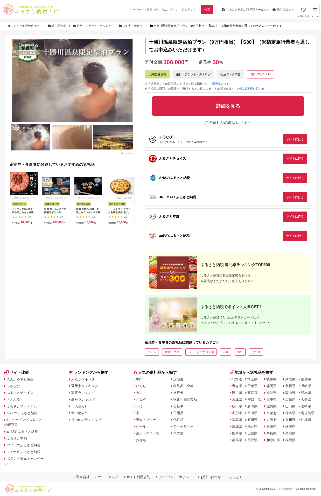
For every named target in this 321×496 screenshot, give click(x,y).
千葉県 (252, 386)
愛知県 (271, 392)
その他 (256, 352)
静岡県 (271, 386)
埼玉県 (252, 379)
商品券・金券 (183, 386)
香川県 (290, 419)
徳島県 (290, 413)
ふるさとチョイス (20, 392)
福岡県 (290, 440)
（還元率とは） (219, 83)
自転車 (178, 406)
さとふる (13, 399)
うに (139, 406)
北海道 (237, 379)
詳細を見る (28, 45)
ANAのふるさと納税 (22, 413)
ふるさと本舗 (17, 438)
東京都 (252, 392)
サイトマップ (106, 477)
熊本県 (306, 392)
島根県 (290, 386)
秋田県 (237, 406)
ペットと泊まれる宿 (201, 352)
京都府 (271, 413)
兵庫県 (271, 426)
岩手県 (237, 392)
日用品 (178, 413)
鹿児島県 (307, 413)
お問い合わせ (209, 477)
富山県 (252, 413)
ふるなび (13, 386)
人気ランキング (83, 379)
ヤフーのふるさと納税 (23, 445)
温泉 (226, 352)
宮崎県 (306, 406)
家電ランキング (83, 392)
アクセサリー (183, 426)
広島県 (290, 399)
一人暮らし (79, 406)
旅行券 (178, 392)
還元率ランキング (84, 386)
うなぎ (141, 399)
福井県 (252, 426)
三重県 (271, 399)
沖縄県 (306, 419)
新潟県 (252, 406)
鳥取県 (290, 379)
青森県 (237, 386)
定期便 (178, 379)
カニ (139, 392)
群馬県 (237, 440)
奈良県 (271, 433)
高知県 (290, 433)
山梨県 (252, 433)
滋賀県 (271, 406)
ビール (141, 426)
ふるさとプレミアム (22, 406)
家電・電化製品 (185, 399)
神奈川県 (254, 399)
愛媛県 (290, 426)
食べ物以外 (79, 413)
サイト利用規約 (137, 477)
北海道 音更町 (157, 74)
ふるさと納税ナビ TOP (24, 26)
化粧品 (178, 419)
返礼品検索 (57, 26)
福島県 (237, 419)
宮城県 (237, 399)
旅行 (240, 352)
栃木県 (237, 433)
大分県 (306, 399)
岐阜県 (271, 379)
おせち (141, 440)
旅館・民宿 (172, 352)
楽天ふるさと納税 (20, 379)
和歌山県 (273, 440)
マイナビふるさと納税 (23, 451)
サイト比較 (16, 372)
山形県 (237, 413)
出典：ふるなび (126, 153)
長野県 (252, 440)
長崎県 (306, 386)
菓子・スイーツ (148, 433)
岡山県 (290, 392)
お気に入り (303, 11)
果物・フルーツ (148, 419)
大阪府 (271, 419)
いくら (141, 386)
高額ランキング (83, 399)
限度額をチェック (246, 9)
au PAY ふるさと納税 (22, 431)
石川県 (252, 419)
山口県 (290, 406)
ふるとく (235, 477)
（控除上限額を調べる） (251, 88)
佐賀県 (306, 379)
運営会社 (82, 477)
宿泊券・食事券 (131, 26)
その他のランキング (86, 419)
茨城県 (237, 426)
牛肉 (139, 379)
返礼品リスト (283, 10)
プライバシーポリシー (174, 477)
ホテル (151, 352)
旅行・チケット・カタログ (92, 26)
